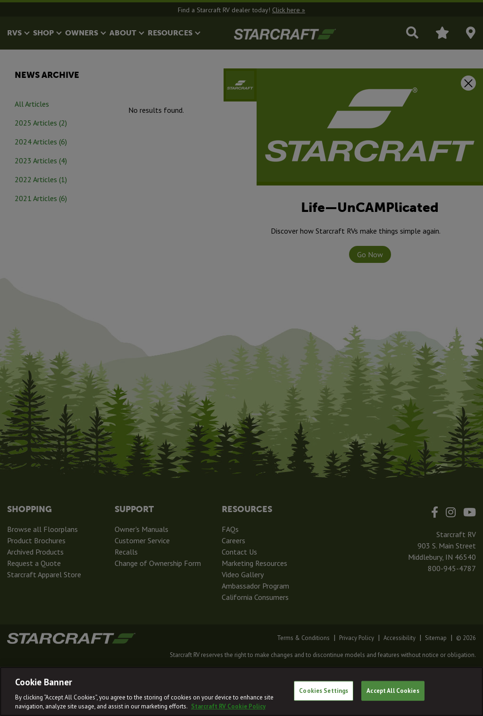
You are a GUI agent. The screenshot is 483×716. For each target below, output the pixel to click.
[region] (241, 691)
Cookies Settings (323, 691)
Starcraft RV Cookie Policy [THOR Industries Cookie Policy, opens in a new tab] (228, 706)
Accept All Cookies (392, 691)
